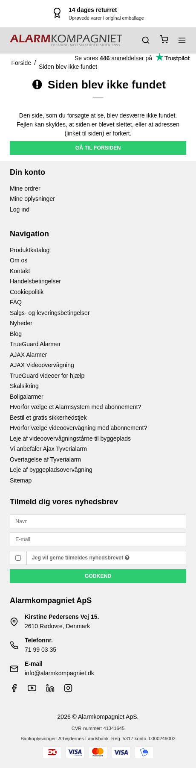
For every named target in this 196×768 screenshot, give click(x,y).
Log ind (19, 209)
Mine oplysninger (32, 198)
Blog (16, 333)
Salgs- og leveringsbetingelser (50, 312)
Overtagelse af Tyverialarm (45, 459)
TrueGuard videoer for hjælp (47, 375)
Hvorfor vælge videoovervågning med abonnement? (78, 427)
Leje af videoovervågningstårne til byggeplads (70, 438)
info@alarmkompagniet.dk (59, 673)
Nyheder (21, 323)
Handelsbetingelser (35, 281)
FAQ (16, 302)
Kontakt (20, 271)
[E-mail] (98, 539)
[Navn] (98, 521)
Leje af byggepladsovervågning (51, 469)
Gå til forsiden (98, 148)
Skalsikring (24, 386)
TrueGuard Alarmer (35, 344)
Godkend (98, 576)
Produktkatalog (29, 250)
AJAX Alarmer (28, 354)
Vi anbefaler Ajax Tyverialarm (48, 448)
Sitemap (21, 480)
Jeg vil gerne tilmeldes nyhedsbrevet (81, 558)
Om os (18, 260)
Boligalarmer (26, 396)
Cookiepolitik (26, 291)
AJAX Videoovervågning (42, 365)
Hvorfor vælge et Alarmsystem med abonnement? (75, 406)
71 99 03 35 (40, 649)
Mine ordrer (25, 188)
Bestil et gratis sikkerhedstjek (48, 417)
